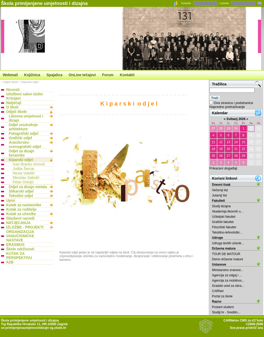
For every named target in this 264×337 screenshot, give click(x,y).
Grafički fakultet (223, 222)
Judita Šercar (23, 169)
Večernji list (220, 190)
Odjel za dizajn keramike (21, 153)
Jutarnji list (219, 195)
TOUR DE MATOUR (226, 254)
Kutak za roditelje (21, 209)
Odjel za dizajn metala (28, 187)
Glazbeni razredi (20, 218)
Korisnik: (186, 3)
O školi (12, 107)
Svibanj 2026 (236, 119)
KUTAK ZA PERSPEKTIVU (19, 255)
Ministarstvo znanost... (227, 270)
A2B (10, 262)
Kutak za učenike (21, 214)
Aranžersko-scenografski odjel (25, 144)
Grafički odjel (20, 138)
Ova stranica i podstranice (233, 103)
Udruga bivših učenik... (228, 243)
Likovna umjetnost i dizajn (26, 118)
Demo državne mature (227, 259)
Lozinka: (224, 3)
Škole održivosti (20, 249)
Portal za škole (222, 296)
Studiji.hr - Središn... (226, 312)
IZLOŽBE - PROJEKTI (25, 227)
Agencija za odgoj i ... (227, 275)
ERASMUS (15, 244)
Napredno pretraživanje (227, 107)
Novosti (13, 89)
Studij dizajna (221, 206)
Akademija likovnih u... (227, 211)
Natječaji (13, 103)
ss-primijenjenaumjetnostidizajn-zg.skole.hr (33, 328)
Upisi (10, 200)
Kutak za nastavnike (23, 205)
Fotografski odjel (24, 133)
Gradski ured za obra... (228, 286)
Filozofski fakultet (224, 227)
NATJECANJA (18, 223)
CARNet (218, 291)
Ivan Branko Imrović (29, 164)
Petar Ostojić (23, 182)
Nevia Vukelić (24, 173)
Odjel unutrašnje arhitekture (23, 127)
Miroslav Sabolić (26, 177)
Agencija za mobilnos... (228, 280)
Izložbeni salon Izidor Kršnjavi (24, 96)
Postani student (223, 307)
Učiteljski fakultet (223, 217)
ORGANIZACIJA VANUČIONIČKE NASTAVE (20, 236)
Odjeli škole (10, 82)
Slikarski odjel (21, 191)
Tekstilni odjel (21, 196)
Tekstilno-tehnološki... (227, 232)
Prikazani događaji (223, 168)
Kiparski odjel (30, 82)
